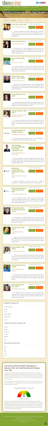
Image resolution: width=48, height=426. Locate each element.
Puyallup (5, 329)
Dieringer (6, 326)
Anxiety (5, 311)
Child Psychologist (7, 314)
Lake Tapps (6, 334)
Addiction (6, 309)
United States (6, 20)
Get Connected (16, 7)
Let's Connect (32, 27)
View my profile (39, 27)
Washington (13, 20)
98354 (5, 355)
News (32, 7)
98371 (5, 349)
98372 (5, 346)
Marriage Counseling (8, 306)
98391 (5, 351)
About (36, 7)
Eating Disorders (7, 316)
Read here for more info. (24, 421)
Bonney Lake (6, 331)
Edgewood (6, 336)
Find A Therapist (7, 7)
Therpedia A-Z (25, 7)
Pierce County (15, 381)
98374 (5, 353)
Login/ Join (6, 9)
